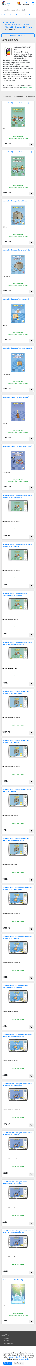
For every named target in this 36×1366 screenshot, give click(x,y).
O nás (12, 15)
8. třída (30, 27)
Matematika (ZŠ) (20, 27)
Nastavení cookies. (23, 1359)
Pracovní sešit (6, 178)
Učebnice (4, 129)
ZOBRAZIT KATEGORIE (18, 35)
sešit (3, 1306)
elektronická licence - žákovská (10, 619)
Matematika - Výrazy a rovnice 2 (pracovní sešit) (17, 446)
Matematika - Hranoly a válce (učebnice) (15, 201)
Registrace (6, 1340)
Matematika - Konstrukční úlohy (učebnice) (16, 299)
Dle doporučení (7, 96)
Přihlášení (6, 1338)
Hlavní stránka (8, 22)
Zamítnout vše (18, 1363)
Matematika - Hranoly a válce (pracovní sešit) (16, 250)
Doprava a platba (21, 15)
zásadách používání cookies (16, 1357)
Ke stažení (4, 15)
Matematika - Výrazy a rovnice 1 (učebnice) (16, 103)
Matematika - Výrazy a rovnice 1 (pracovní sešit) (17, 152)
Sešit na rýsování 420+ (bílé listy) (13, 1280)
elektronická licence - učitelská (10, 668)
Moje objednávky (8, 1343)
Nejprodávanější (18, 96)
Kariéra (31, 15)
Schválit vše (7, 1363)
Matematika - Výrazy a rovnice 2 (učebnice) (16, 397)
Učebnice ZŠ (9, 27)
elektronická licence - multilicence (11, 521)
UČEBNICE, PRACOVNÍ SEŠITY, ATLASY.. (17, 24)
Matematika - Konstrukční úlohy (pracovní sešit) (17, 348)
